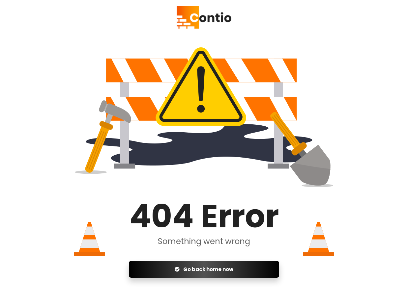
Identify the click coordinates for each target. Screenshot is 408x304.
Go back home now (204, 269)
